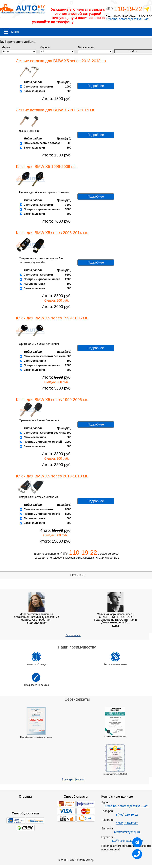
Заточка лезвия (34, 91)
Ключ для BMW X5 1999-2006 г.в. (46, 166)
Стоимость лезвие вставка (42, 143)
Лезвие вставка (34, 283)
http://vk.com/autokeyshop (127, 840)
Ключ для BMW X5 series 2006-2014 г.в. (52, 233)
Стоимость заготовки (38, 86)
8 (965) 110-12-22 (127, 823)
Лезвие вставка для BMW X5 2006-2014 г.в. (55, 110)
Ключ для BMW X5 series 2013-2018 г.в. (52, 476)
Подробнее (95, 86)
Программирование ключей (43, 441)
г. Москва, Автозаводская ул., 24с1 (127, 19)
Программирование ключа (42, 209)
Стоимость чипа (35, 360)
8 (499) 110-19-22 (127, 814)
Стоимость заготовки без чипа (45, 356)
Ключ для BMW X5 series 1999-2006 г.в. (52, 318)
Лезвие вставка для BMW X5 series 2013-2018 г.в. (61, 61)
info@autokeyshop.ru (127, 832)
